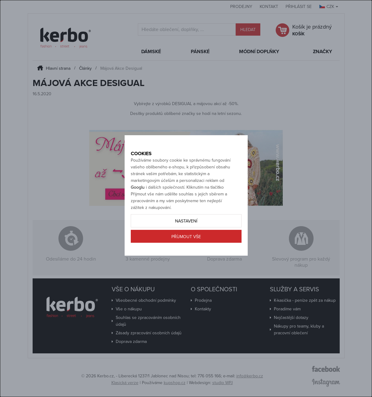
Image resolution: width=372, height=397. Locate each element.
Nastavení (186, 242)
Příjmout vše (186, 258)
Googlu (138, 208)
